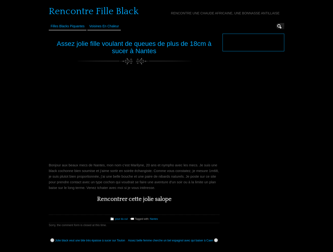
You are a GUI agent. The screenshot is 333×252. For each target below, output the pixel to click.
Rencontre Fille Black (93, 11)
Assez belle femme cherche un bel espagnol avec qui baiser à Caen (173, 240)
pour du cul (121, 218)
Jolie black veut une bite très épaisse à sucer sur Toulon (87, 240)
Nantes (154, 218)
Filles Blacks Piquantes (68, 26)
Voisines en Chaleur (104, 26)
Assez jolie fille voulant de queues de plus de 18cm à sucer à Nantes (134, 47)
